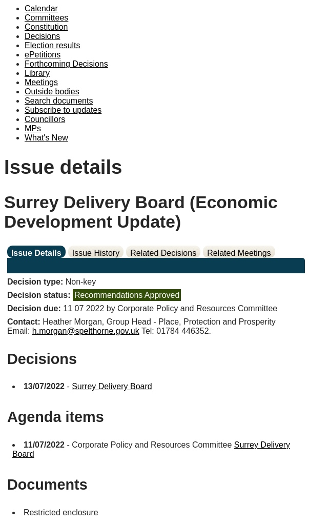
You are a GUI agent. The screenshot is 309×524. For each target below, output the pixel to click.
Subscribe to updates (63, 110)
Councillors (45, 119)
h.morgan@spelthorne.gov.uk (85, 331)
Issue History (95, 253)
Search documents (59, 100)
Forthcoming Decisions (66, 63)
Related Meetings (239, 253)
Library (37, 73)
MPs (33, 128)
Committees (46, 17)
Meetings (41, 82)
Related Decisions (163, 253)
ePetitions (42, 54)
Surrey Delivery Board (112, 386)
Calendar (41, 8)
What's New (46, 137)
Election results (52, 45)
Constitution (46, 27)
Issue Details (36, 253)
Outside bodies (52, 91)
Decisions (42, 36)
